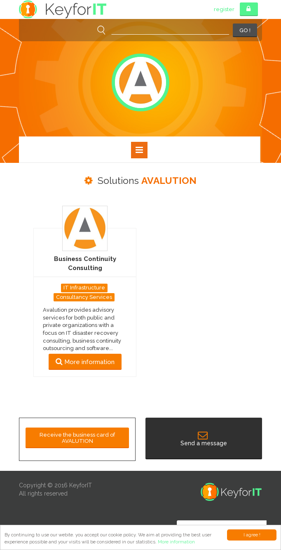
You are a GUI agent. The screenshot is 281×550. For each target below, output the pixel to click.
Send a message (203, 439)
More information (176, 542)
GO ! (245, 30)
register (224, 9)
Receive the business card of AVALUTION (77, 438)
